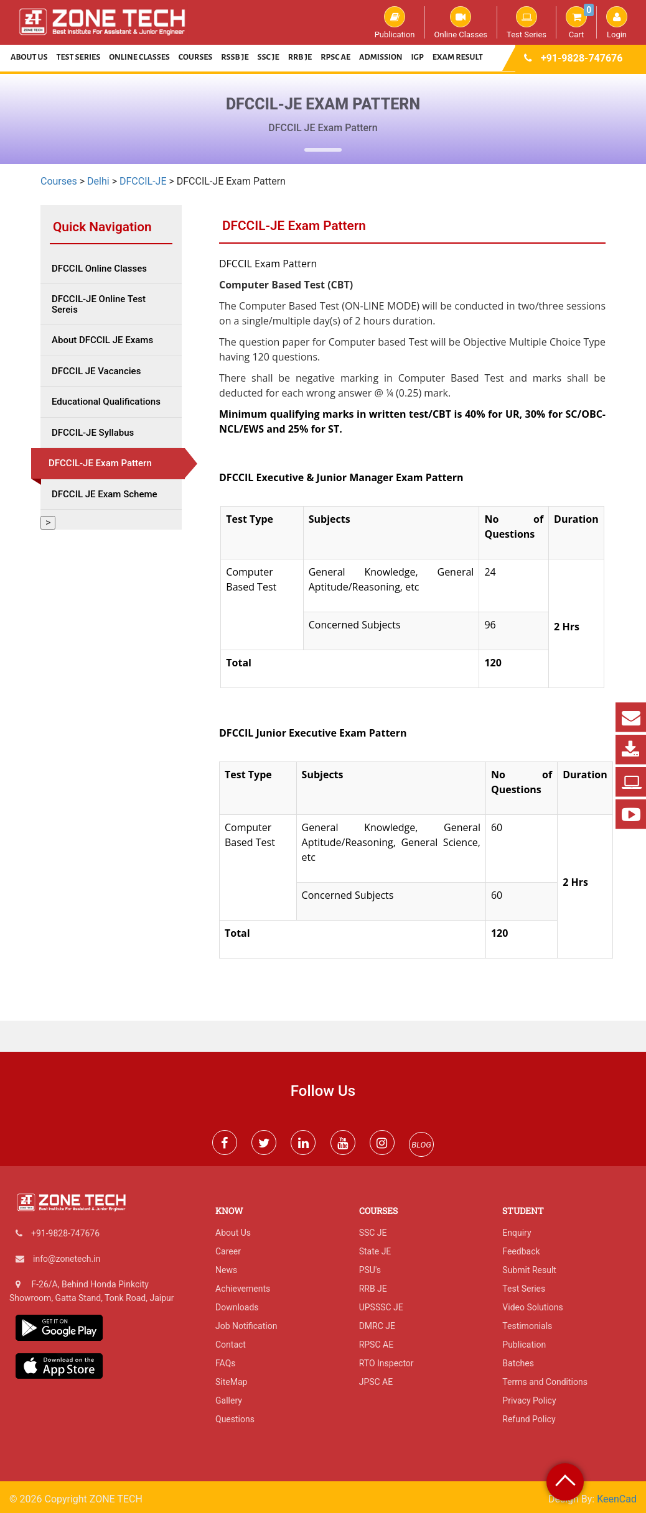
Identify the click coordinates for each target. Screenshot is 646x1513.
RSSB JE (234, 57)
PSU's (370, 1270)
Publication (395, 22)
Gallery (228, 1400)
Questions (235, 1419)
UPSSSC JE (381, 1307)
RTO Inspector (386, 1363)
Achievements (242, 1289)
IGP (417, 57)
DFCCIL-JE (142, 181)
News (226, 1270)
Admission (380, 57)
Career (228, 1251)
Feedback (521, 1251)
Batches (518, 1363)
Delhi (98, 181)
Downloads (237, 1307)
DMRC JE (377, 1326)
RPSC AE (335, 57)
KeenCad (617, 1499)
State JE (375, 1251)
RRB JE (300, 57)
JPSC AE (376, 1382)
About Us (29, 57)
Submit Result (529, 1270)
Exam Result (458, 57)
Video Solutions (532, 1307)
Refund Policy (528, 1419)
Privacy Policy (529, 1400)
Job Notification (246, 1326)
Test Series (526, 22)
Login (616, 22)
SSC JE (268, 57)
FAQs (225, 1363)
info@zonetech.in (66, 1259)
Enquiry (516, 1233)
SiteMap (231, 1382)
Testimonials (527, 1326)
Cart (580, 22)
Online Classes (460, 22)
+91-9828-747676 (581, 58)
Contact (230, 1345)
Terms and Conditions (544, 1382)
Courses (196, 57)
